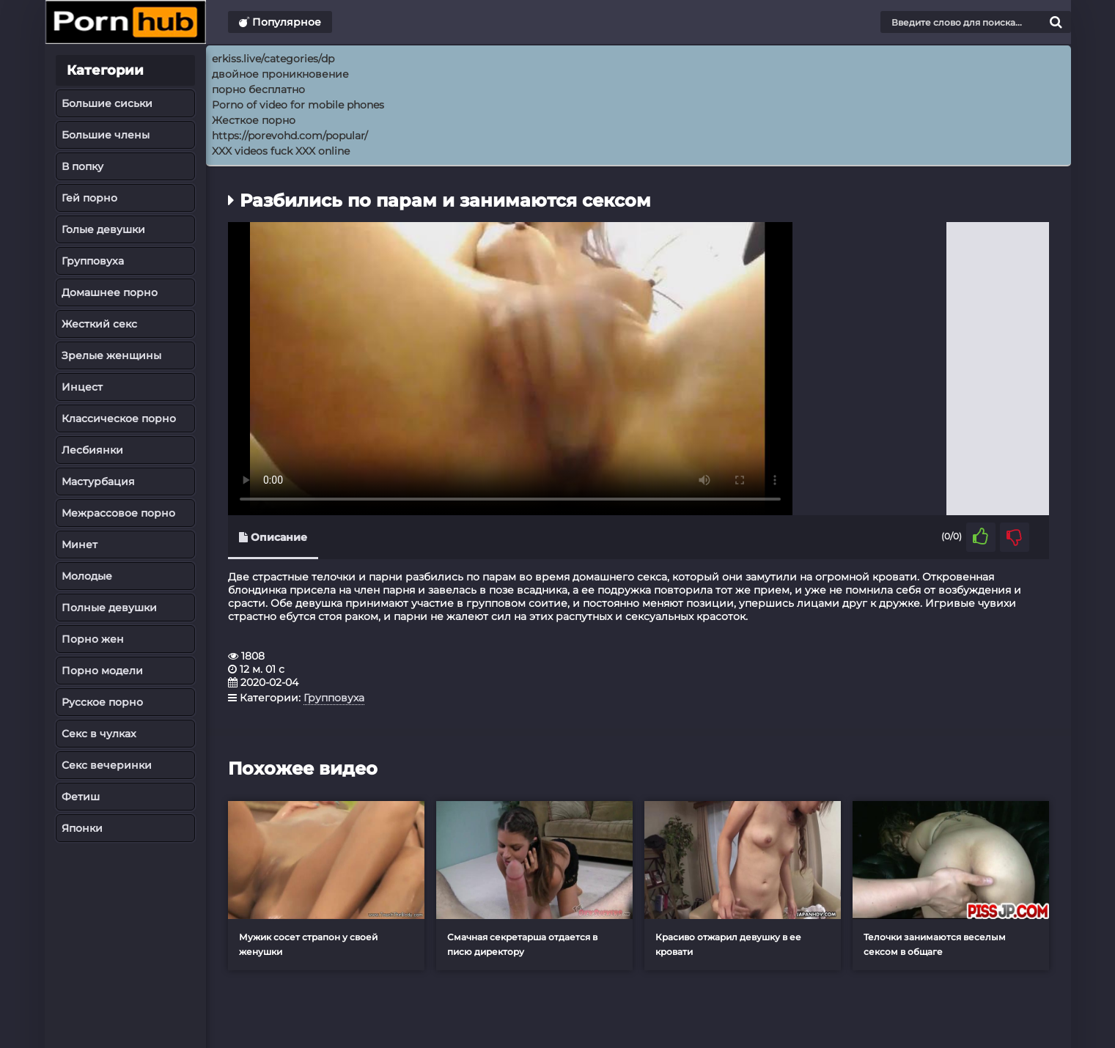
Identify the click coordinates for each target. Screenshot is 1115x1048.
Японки (82, 828)
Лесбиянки (92, 450)
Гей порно (89, 197)
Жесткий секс (99, 324)
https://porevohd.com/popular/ (290, 135)
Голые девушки (103, 229)
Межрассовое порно (118, 513)
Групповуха (93, 260)
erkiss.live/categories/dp (273, 58)
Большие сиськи (107, 103)
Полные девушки (109, 607)
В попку (82, 166)
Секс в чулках (99, 733)
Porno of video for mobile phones (298, 104)
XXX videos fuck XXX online (281, 151)
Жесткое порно (253, 120)
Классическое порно (119, 418)
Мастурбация (98, 481)
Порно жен (93, 639)
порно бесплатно (258, 89)
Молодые (87, 576)
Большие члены (106, 134)
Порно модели (102, 670)
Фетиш (81, 796)
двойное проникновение (280, 74)
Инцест (82, 387)
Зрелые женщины (111, 355)
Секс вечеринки (107, 765)
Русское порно (102, 702)
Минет (79, 544)
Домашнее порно (110, 292)
